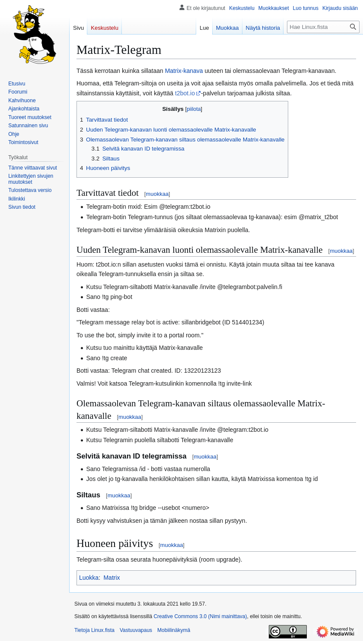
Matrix (111, 577)
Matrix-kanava (184, 70)
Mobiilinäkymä (173, 630)
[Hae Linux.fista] (323, 27)
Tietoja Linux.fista (94, 630)
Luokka (89, 577)
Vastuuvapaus (136, 630)
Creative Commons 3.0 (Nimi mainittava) (200, 616)
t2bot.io (185, 93)
